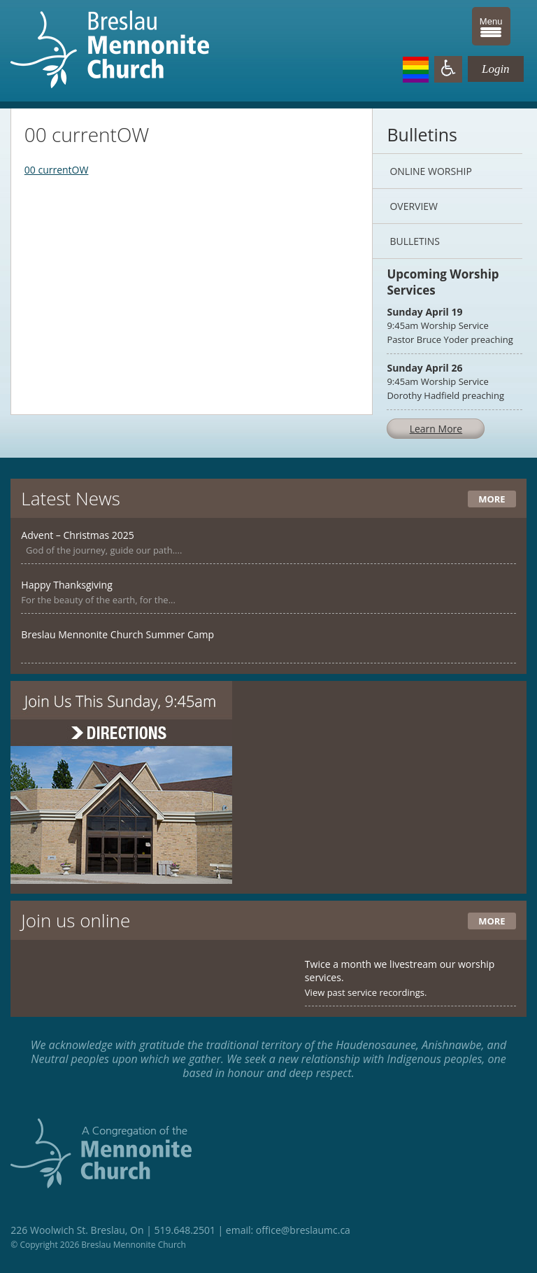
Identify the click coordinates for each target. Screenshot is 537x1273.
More (491, 499)
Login (496, 69)
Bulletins (414, 241)
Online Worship (430, 171)
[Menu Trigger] (491, 26)
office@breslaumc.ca (303, 1230)
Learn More (436, 428)
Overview (413, 206)
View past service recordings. (366, 992)
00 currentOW (56, 169)
